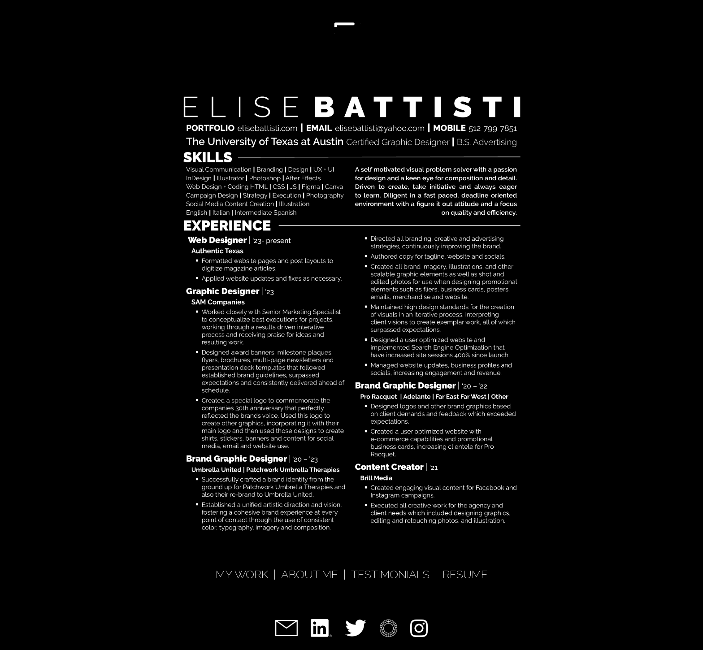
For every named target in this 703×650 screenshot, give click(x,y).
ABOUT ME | (316, 574)
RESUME (465, 574)
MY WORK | (248, 574)
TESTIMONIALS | (397, 574)
